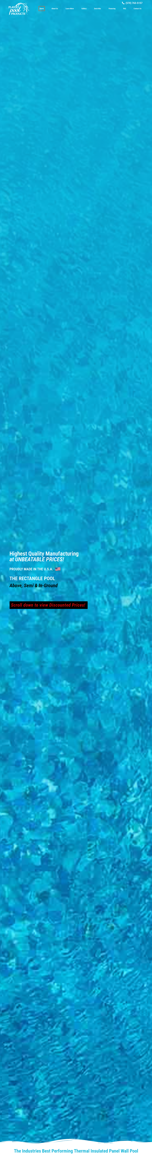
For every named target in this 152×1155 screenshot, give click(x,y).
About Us (55, 8)
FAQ (124, 8)
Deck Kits (97, 8)
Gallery (83, 8)
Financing (112, 8)
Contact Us (137, 8)
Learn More (70, 8)
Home (42, 8)
